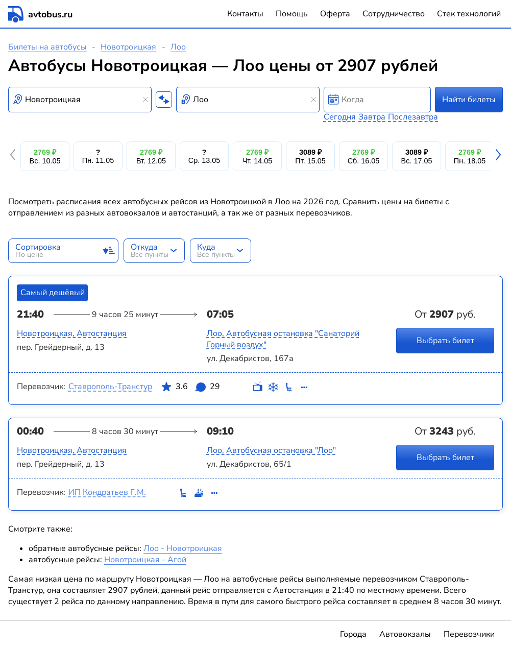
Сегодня (340, 117)
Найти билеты (469, 99)
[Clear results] (145, 99)
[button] (14, 156)
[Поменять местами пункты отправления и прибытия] (164, 99)
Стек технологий (469, 13)
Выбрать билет (445, 340)
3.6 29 (190, 388)
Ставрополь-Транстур (110, 386)
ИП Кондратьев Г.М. (107, 492)
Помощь (292, 13)
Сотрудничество (393, 13)
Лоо (178, 47)
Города (353, 634)
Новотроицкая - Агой (145, 559)
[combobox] (80, 99)
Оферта (335, 13)
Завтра (371, 117)
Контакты (245, 13)
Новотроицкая (128, 47)
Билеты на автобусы (47, 47)
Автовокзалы (405, 634)
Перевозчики (469, 634)
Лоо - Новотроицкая (182, 548)
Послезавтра (413, 117)
